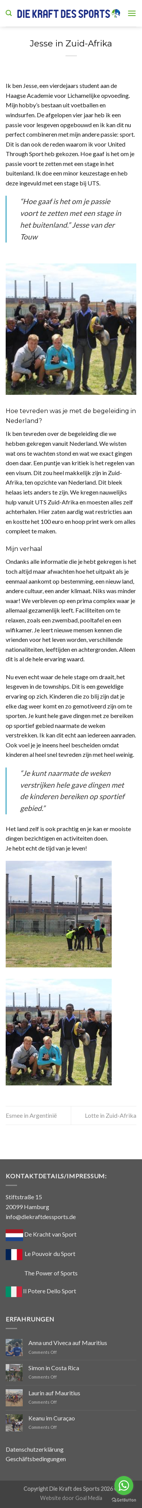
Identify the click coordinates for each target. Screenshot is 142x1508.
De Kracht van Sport (41, 1234)
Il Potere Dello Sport (41, 1290)
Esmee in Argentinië (31, 1115)
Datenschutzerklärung (35, 1449)
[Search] (9, 13)
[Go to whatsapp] (123, 1485)
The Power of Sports (42, 1273)
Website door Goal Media (71, 1498)
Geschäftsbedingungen (36, 1458)
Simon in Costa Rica (53, 1367)
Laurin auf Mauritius (54, 1392)
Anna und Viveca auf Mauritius (67, 1342)
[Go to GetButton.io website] (124, 1500)
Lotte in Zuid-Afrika (110, 1115)
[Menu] (131, 13)
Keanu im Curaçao (51, 1418)
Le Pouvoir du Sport (50, 1253)
